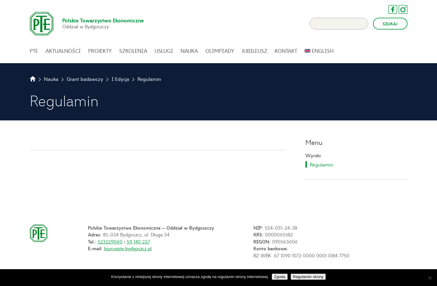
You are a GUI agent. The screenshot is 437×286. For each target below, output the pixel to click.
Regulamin (321, 164)
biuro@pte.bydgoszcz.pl (128, 248)
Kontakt (286, 50)
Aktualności (63, 50)
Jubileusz (254, 50)
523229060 (110, 241)
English (323, 50)
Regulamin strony (308, 276)
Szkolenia (133, 50)
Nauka (189, 50)
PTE (34, 50)
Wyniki (313, 155)
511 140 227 (138, 241)
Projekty (100, 50)
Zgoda (279, 276)
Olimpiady (219, 50)
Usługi (164, 50)
